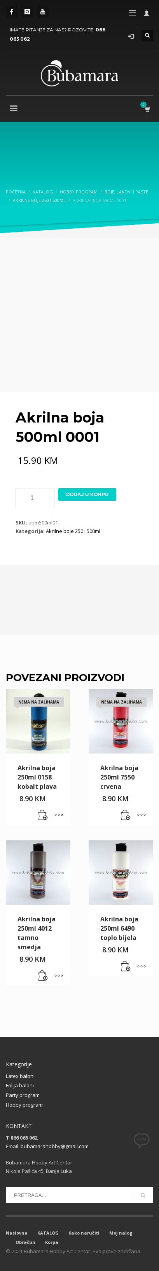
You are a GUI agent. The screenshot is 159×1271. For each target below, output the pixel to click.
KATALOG (48, 1233)
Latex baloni (20, 1076)
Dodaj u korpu (87, 494)
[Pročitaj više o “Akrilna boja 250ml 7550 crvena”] (126, 815)
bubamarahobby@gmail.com (55, 1146)
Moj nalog (120, 1233)
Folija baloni (20, 1085)
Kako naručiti (84, 1233)
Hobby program (24, 1104)
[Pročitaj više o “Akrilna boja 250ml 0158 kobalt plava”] (43, 815)
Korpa (51, 1242)
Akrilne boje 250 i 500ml (73, 531)
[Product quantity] (35, 498)
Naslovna (17, 1233)
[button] (43, 976)
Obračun (25, 1242)
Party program (23, 1095)
